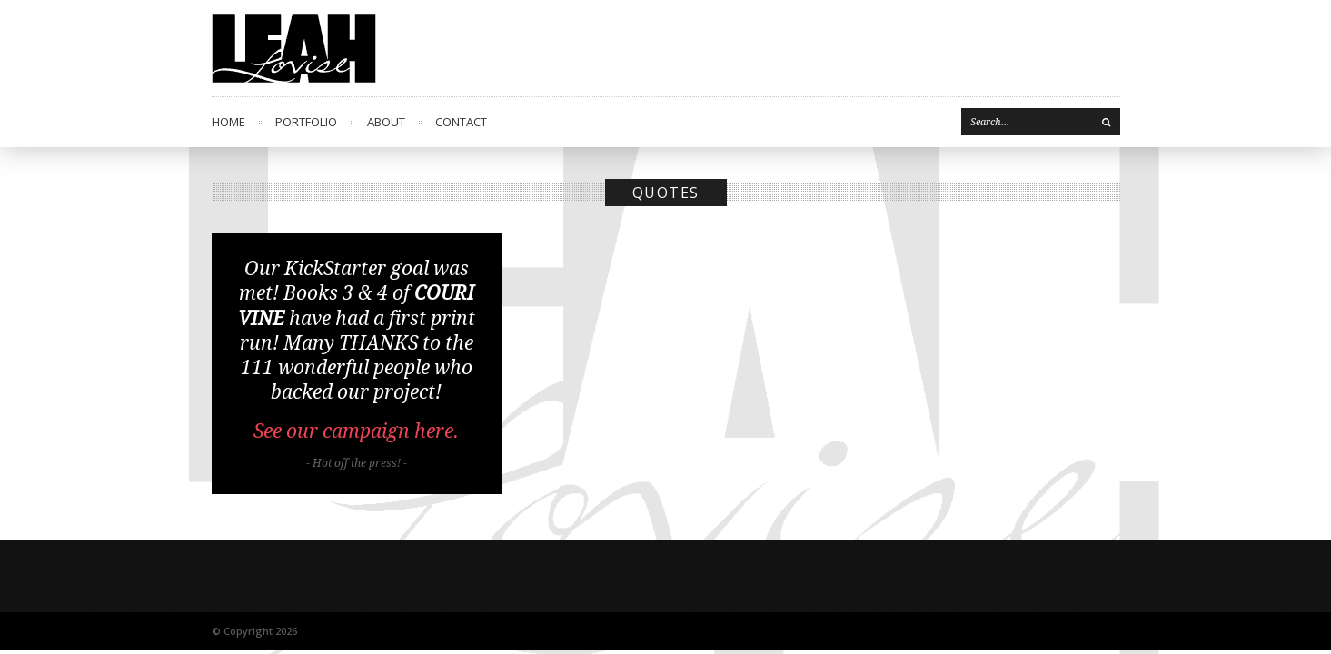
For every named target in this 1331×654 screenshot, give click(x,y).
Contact (461, 122)
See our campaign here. (356, 431)
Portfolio (306, 122)
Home (228, 122)
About (386, 122)
